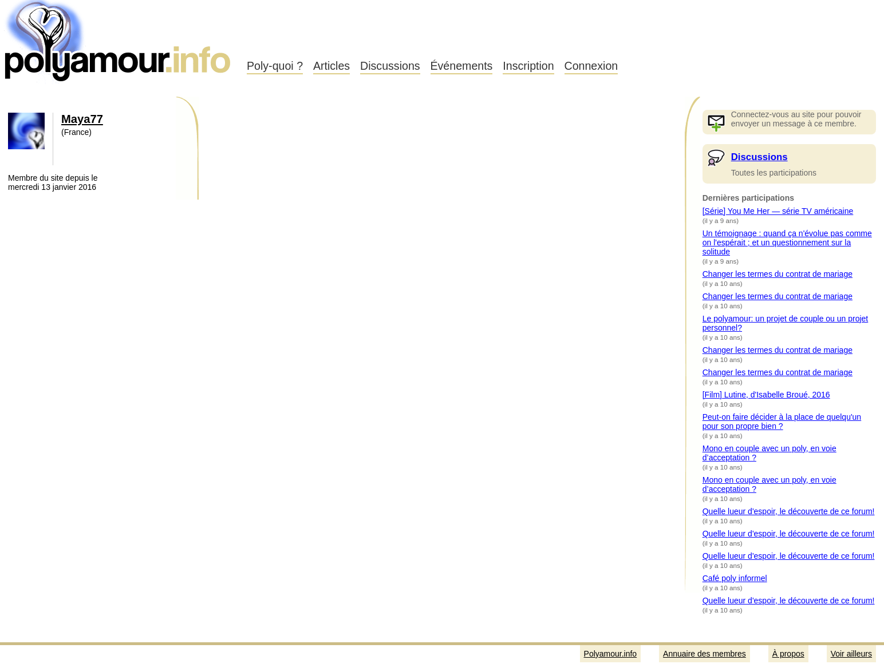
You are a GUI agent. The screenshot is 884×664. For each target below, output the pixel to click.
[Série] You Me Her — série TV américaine (778, 211)
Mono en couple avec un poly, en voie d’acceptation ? (769, 453)
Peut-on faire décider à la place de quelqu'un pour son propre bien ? (782, 421)
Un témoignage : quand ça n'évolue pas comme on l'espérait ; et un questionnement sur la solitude (787, 242)
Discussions (390, 65)
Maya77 (82, 119)
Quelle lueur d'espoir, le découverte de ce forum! (789, 511)
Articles (331, 65)
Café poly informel (735, 578)
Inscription (528, 65)
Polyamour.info (119, 40)
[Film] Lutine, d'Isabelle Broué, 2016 (766, 394)
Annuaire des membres (704, 653)
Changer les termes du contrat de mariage (778, 274)
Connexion (591, 65)
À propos (788, 653)
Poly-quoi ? (275, 65)
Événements (462, 65)
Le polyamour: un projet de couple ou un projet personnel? (786, 323)
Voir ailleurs (851, 653)
